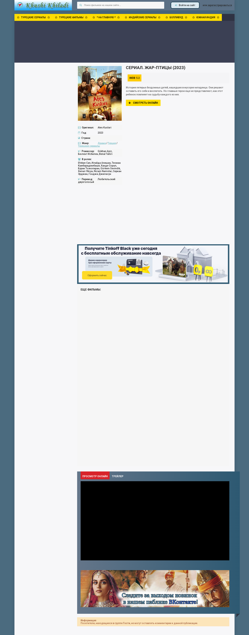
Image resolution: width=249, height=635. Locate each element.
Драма (102, 143)
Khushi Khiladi (43, 5)
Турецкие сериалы (89, 146)
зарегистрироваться (220, 5)
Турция (112, 143)
